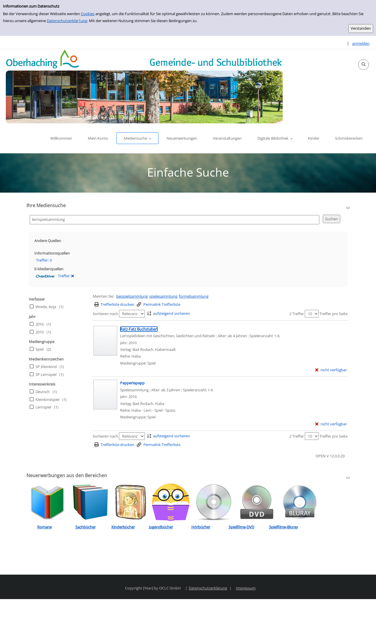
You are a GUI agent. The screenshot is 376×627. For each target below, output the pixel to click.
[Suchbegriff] (174, 219)
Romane (44, 527)
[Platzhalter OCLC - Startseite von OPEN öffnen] (144, 86)
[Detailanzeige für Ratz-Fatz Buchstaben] (139, 329)
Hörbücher (200, 527)
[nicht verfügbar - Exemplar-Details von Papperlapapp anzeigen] (331, 424)
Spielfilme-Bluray (283, 527)
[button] (363, 64)
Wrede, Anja (45, 306)
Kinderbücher (123, 527)
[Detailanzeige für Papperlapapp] (132, 383)
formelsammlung (194, 296)
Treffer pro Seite (334, 313)
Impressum (246, 588)
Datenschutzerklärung (208, 588)
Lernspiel (43, 407)
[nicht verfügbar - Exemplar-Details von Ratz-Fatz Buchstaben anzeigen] (331, 370)
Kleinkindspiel (47, 399)
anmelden (361, 43)
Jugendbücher (161, 527)
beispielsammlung (132, 296)
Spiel (39, 349)
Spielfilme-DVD (241, 527)
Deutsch (42, 391)
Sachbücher (85, 527)
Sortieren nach (105, 313)
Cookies (88, 13)
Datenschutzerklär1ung (67, 20)
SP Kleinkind (46, 366)
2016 (39, 324)
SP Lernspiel (45, 374)
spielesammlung (163, 296)
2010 (39, 332)
